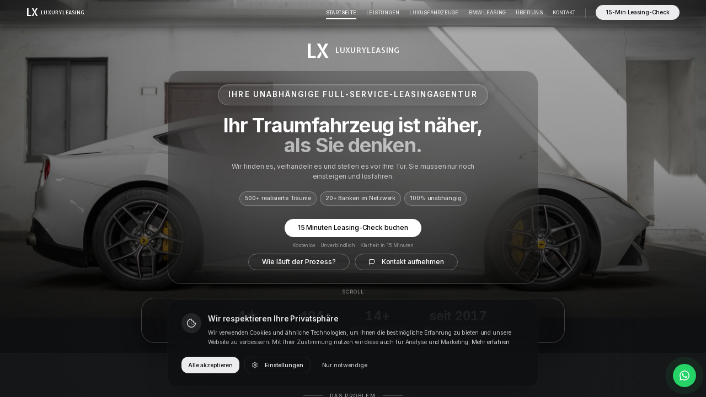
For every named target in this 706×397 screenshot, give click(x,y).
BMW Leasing (487, 12)
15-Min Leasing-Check (638, 12)
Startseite (341, 12)
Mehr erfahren (491, 342)
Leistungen (382, 12)
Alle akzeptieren (210, 365)
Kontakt (564, 12)
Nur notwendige (344, 365)
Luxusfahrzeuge (433, 12)
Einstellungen (277, 365)
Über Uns (529, 12)
